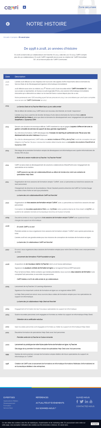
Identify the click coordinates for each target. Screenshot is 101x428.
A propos (13, 37)
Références (42, 397)
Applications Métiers (10, 401)
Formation (7, 406)
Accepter (95, 424)
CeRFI (11, 7)
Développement (9, 403)
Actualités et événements (50, 403)
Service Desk (8, 408)
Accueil (6, 37)
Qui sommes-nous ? (46, 408)
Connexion (24, 7)
